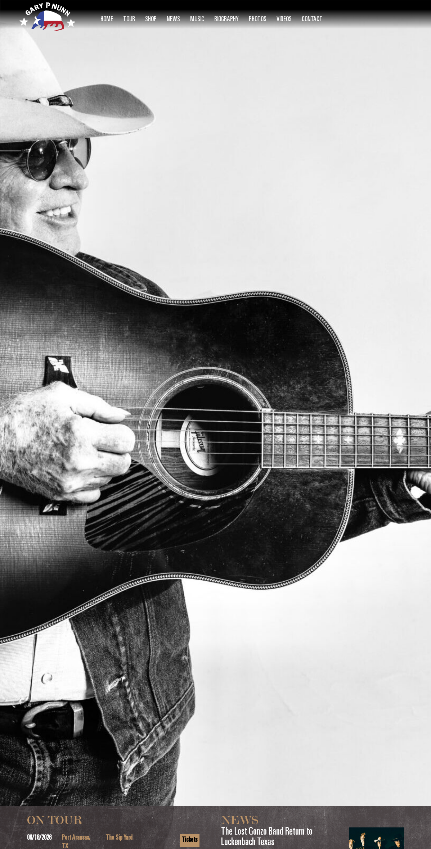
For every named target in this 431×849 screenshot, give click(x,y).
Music (197, 19)
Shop (151, 19)
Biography (226, 19)
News (173, 19)
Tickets (189, 840)
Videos (284, 19)
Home (106, 19)
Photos (257, 19)
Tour (129, 19)
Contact (312, 19)
